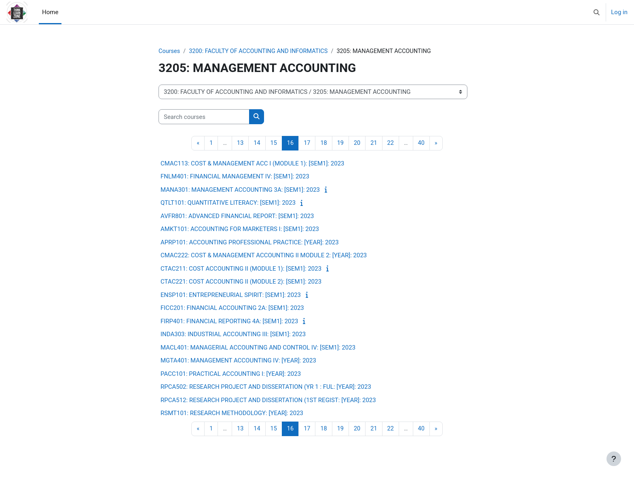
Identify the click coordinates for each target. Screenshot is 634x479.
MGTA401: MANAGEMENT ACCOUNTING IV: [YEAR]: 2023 (238, 361)
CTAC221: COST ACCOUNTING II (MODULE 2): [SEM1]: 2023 (241, 282)
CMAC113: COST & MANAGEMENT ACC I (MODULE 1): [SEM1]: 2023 (252, 163)
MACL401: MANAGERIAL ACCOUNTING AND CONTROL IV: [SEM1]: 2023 (258, 348)
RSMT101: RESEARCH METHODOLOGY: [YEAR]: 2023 (232, 414)
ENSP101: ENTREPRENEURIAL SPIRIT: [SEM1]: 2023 (231, 295)
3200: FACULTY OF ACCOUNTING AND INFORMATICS (261, 51)
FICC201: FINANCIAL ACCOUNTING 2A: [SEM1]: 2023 (232, 308)
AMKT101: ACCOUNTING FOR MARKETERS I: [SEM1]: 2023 (240, 229)
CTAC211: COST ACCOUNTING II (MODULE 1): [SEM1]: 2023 (241, 269)
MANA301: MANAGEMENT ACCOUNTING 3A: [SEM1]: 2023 (240, 190)
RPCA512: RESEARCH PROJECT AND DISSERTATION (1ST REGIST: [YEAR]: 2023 (268, 400)
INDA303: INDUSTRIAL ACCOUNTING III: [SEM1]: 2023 (233, 335)
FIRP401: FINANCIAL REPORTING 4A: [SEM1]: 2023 (229, 321)
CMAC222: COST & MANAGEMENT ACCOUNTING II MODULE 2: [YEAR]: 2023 (264, 256)
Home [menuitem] (50, 12)
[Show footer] (614, 458)
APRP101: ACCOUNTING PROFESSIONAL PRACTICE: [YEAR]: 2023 (250, 242)
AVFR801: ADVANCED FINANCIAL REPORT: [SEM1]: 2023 (237, 216)
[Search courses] (203, 117)
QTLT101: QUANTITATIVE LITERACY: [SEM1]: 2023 (228, 203)
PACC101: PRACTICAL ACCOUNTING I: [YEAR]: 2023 (231, 374)
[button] (597, 12)
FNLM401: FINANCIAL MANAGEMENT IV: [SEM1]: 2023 (235, 177)
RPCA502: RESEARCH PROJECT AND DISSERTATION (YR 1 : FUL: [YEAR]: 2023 (266, 387)
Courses (169, 51)
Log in (619, 12)
